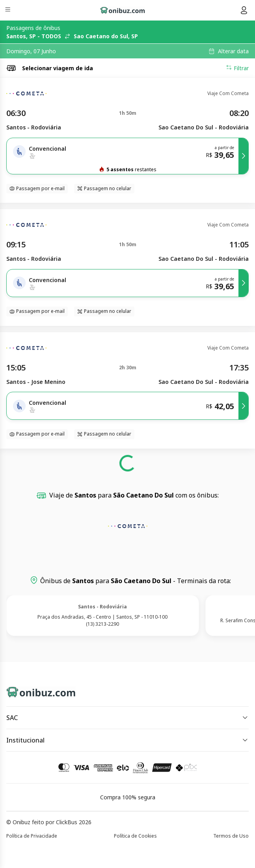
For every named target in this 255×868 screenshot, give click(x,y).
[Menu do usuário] (244, 10)
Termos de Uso (231, 835)
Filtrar (237, 68)
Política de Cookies (135, 835)
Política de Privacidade (31, 835)
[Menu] (8, 10)
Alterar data (233, 51)
